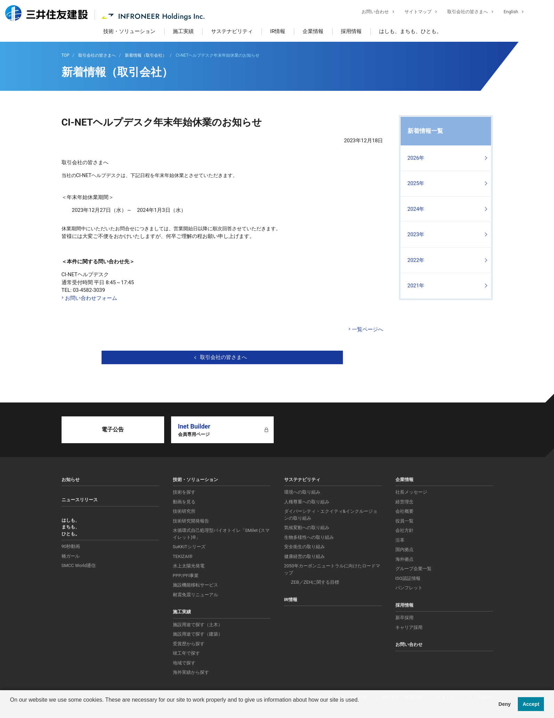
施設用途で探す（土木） (198, 624)
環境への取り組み (302, 492)
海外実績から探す (191, 672)
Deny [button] (504, 704)
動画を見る (184, 501)
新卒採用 (404, 617)
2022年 (416, 260)
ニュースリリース (80, 499)
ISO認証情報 (407, 578)
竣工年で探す (186, 653)
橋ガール (71, 556)
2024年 (416, 209)
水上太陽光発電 (188, 565)
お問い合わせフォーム (91, 298)
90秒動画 (71, 546)
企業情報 (313, 31)
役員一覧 (404, 521)
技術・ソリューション (129, 31)
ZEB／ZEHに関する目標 (315, 582)
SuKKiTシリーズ (189, 546)
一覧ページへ (367, 329)
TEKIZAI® (183, 556)
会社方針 (404, 530)
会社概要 (404, 511)
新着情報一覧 (425, 130)
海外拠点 (404, 559)
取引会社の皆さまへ (462, 12)
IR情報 (277, 31)
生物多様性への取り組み (309, 537)
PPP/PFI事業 (186, 575)
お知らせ (71, 479)
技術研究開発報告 (191, 521)
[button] (11, 709)
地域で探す (184, 662)
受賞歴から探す (188, 643)
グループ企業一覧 (413, 568)
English (505, 12)
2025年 (416, 183)
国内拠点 (404, 549)
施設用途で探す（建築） (198, 634)
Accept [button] (531, 704)
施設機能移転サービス (195, 585)
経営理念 (404, 501)
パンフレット (409, 587)
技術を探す (184, 492)
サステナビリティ (232, 31)
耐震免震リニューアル (195, 594)
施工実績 (183, 31)
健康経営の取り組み (304, 556)
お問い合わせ (370, 12)
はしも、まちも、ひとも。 (410, 31)
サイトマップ (412, 12)
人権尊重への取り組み (306, 501)
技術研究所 (184, 511)
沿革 (399, 540)
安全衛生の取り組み (304, 546)
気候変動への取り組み (306, 527)
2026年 (416, 158)
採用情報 (351, 31)
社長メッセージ (411, 492)
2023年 (416, 234)
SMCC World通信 (79, 565)
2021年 (416, 285)
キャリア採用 (409, 627)
